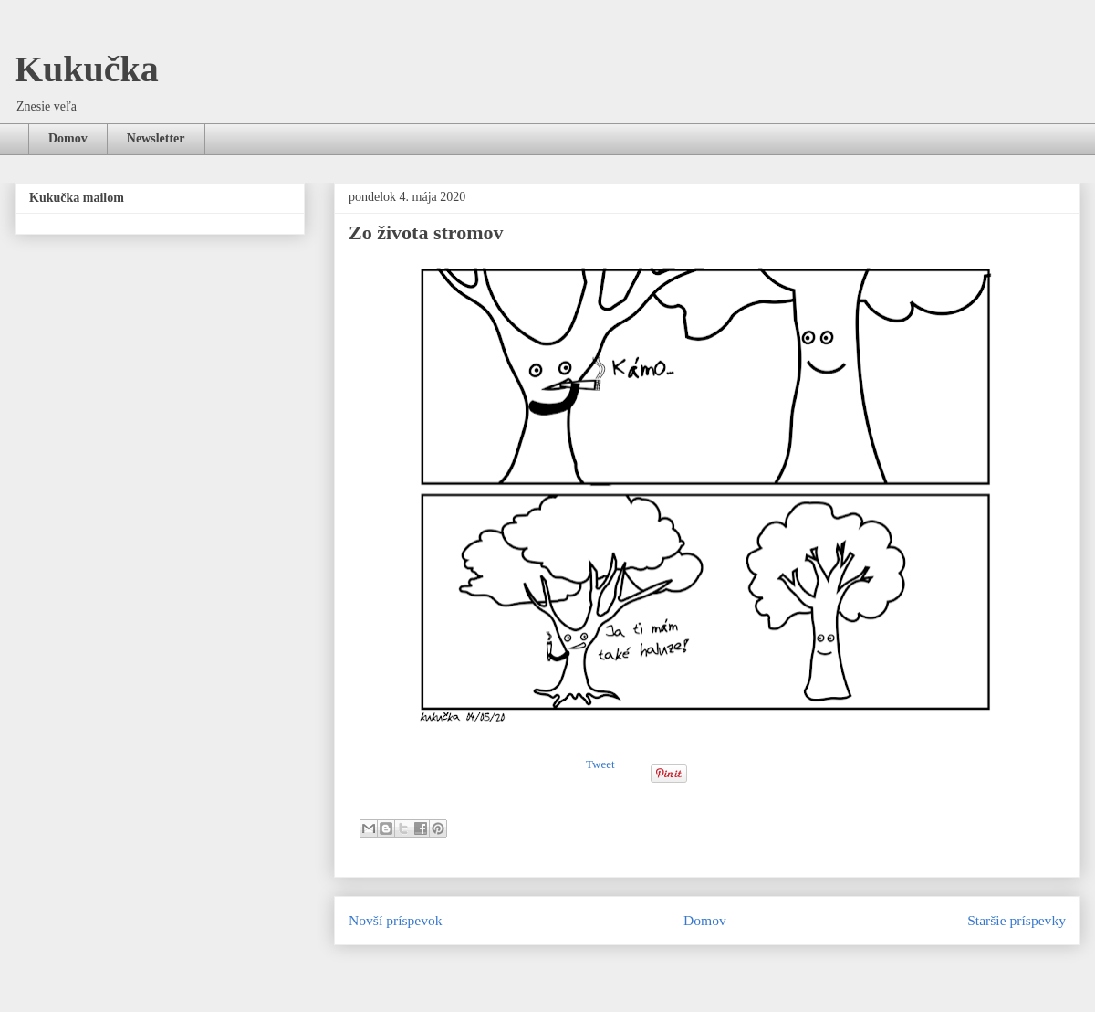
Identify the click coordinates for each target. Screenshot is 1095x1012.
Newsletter (156, 138)
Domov (68, 138)
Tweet (600, 764)
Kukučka (87, 69)
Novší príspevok (396, 920)
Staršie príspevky (1016, 920)
